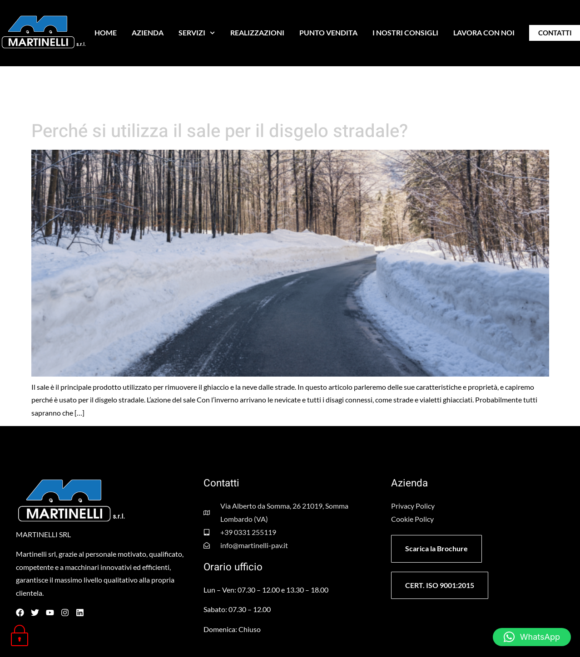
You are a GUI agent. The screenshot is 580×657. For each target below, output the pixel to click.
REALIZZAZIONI (257, 32)
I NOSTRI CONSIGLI (405, 32)
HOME (105, 32)
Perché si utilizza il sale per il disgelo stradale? (219, 131)
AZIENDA (148, 32)
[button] (532, 637)
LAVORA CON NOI (484, 32)
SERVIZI (196, 33)
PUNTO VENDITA (328, 32)
